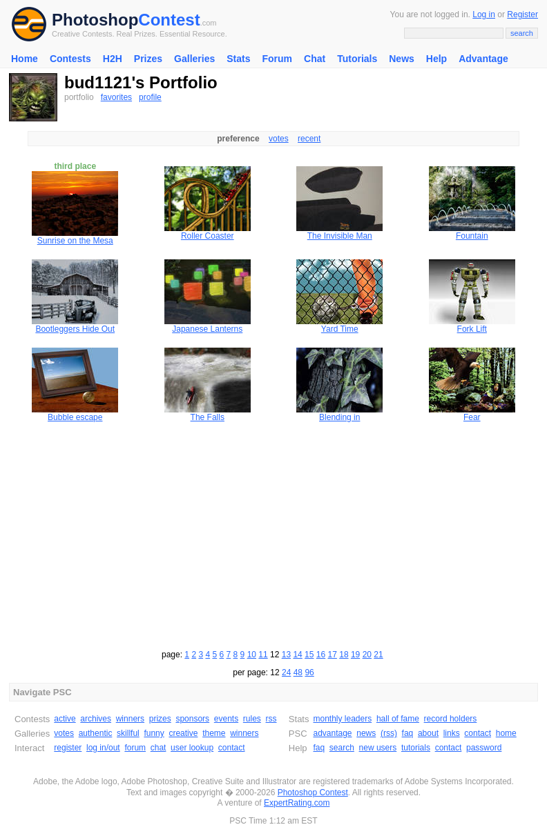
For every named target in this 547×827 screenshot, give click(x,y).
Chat (314, 58)
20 (367, 654)
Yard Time (339, 329)
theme (213, 733)
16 (320, 654)
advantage (332, 733)
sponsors (192, 719)
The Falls (207, 417)
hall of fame (397, 719)
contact (231, 748)
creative (183, 733)
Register (522, 14)
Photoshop (95, 19)
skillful (128, 733)
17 (332, 654)
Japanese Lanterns (207, 329)
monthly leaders (342, 719)
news (366, 733)
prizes (160, 719)
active (64, 719)
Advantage (483, 58)
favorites (116, 97)
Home (24, 58)
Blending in (339, 417)
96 (309, 672)
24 (286, 672)
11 (262, 654)
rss (271, 719)
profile (150, 97)
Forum (277, 58)
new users (378, 748)
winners (130, 719)
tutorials (415, 748)
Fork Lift (472, 329)
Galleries (194, 58)
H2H (112, 58)
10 (251, 654)
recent (309, 138)
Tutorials (357, 58)
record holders (450, 719)
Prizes (148, 58)
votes (279, 138)
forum (135, 748)
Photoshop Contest (313, 792)
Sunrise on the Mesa (75, 241)
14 (297, 654)
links (451, 733)
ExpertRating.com (296, 803)
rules (252, 719)
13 (286, 654)
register (67, 748)
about (428, 733)
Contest (169, 19)
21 (378, 654)
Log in (483, 14)
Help (436, 58)
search (341, 748)
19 (355, 654)
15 (309, 654)
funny (154, 733)
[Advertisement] (273, 533)
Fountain (472, 236)
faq (408, 733)
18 (343, 654)
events (226, 719)
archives (95, 719)
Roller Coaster (207, 236)
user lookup (192, 748)
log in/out (103, 748)
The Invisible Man (339, 236)
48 (298, 672)
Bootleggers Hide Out (75, 329)
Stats (238, 58)
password (483, 748)
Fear (472, 417)
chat (158, 748)
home (506, 733)
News (401, 58)
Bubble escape (75, 417)
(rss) (389, 733)
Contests (70, 58)
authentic (96, 733)
